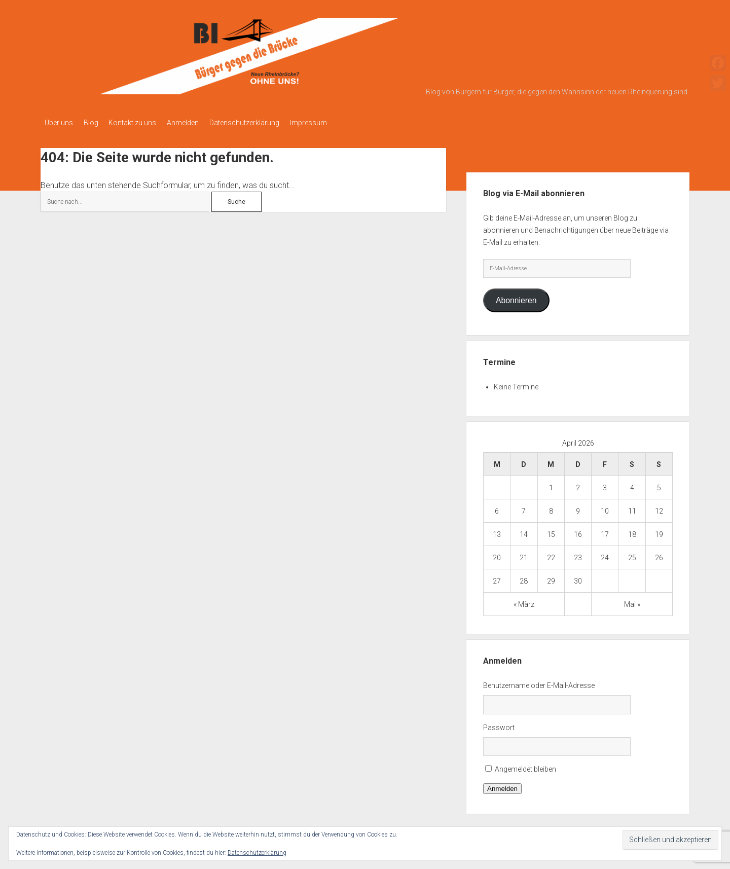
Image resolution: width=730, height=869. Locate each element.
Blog (95, 123)
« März (524, 601)
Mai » (632, 601)
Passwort (499, 724)
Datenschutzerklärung (263, 123)
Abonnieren (516, 297)
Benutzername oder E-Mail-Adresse (539, 682)
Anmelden (197, 123)
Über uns (59, 123)
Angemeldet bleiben (525, 767)
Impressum (331, 123)
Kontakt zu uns (142, 123)
